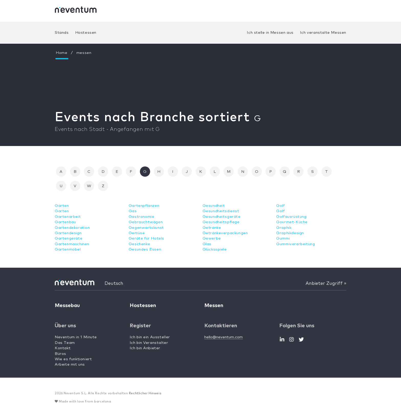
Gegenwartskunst (146, 228)
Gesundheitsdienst (221, 211)
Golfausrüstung (291, 217)
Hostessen (85, 33)
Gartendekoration (72, 228)
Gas (133, 211)
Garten (62, 211)
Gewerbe (212, 238)
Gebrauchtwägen (146, 222)
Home (61, 53)
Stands (62, 33)
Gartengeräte (68, 238)
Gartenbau (65, 222)
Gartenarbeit (68, 217)
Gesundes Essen (145, 249)
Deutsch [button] (114, 283)
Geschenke (139, 244)
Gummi (283, 238)
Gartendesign (68, 233)
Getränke (212, 228)
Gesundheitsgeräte (222, 217)
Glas (207, 244)
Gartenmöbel (68, 249)
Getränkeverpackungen (225, 233)
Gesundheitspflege (221, 222)
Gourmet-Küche (292, 222)
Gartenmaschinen (72, 244)
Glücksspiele (215, 249)
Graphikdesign (290, 233)
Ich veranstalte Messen (323, 33)
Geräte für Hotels (146, 238)
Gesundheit (214, 206)
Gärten (62, 206)
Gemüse (137, 233)
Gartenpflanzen (144, 206)
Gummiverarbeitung (295, 244)
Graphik (283, 228)
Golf (280, 206)
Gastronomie (141, 217)
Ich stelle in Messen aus (270, 33)
